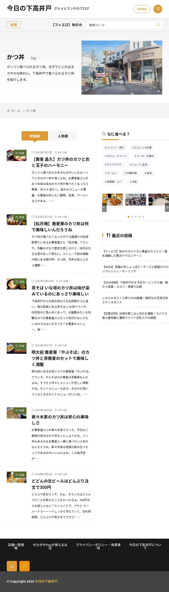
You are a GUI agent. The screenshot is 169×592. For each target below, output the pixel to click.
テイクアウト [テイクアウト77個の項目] (116, 165)
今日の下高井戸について (145, 546)
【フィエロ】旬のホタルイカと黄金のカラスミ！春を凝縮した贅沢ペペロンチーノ (134, 253)
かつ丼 (63, 152)
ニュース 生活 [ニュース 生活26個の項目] (141, 165)
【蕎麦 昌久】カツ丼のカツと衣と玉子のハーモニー (61, 162)
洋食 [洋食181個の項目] (136, 182)
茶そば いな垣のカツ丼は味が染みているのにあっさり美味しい (61, 291)
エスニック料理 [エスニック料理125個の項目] (144, 148)
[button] (104, 207)
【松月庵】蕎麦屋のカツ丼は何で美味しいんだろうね (60, 226)
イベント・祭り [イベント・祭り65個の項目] (117, 148)
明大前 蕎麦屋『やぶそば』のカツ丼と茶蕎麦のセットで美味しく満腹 (61, 358)
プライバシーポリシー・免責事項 (98, 546)
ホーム (15, 110)
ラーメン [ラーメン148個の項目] (113, 173)
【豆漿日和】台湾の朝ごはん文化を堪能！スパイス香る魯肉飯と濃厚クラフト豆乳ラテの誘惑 (134, 315)
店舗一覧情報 (16, 546)
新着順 (35, 136)
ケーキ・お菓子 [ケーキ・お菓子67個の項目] (147, 156)
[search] (158, 25)
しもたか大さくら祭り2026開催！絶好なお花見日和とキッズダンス (135, 300)
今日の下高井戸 (48, 9)
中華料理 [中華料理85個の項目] (133, 173)
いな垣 (64, 281)
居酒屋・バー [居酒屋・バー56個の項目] (116, 182)
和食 (21, 153)
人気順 (63, 136)
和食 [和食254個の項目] (151, 173)
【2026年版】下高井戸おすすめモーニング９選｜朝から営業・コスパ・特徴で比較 (135, 284)
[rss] (24, 566)
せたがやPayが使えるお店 (50, 546)
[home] (12, 566)
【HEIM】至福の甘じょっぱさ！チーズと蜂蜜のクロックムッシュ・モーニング (135, 269)
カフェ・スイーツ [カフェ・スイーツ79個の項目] (118, 156)
